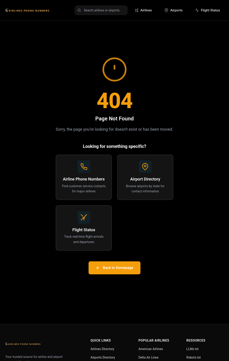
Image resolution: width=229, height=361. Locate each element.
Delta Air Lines (148, 357)
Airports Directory (103, 357)
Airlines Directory (102, 349)
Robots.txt (194, 357)
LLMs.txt (193, 349)
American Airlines (150, 349)
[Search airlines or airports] (101, 10)
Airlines (143, 10)
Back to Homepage (114, 268)
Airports (173, 10)
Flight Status (207, 10)
